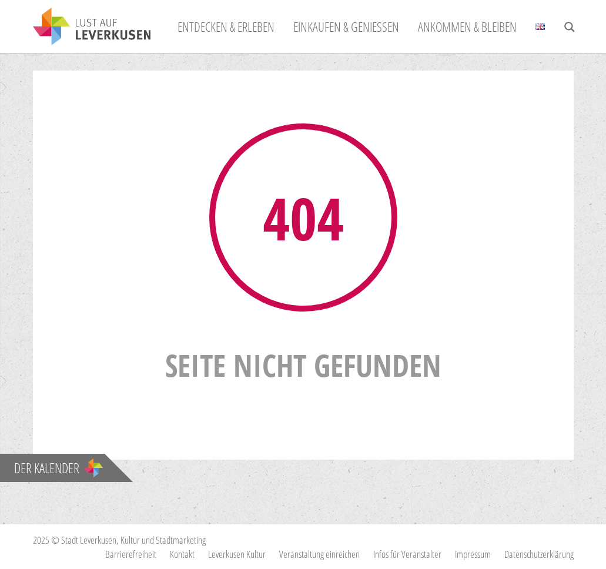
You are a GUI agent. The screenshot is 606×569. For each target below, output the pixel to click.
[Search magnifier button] (569, 27)
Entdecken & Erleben (226, 26)
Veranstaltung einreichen (319, 554)
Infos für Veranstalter (407, 554)
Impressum (473, 554)
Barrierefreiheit (130, 554)
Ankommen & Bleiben (467, 26)
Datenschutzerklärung (539, 554)
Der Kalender (58, 467)
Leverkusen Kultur (237, 554)
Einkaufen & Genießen (346, 26)
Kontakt (182, 554)
